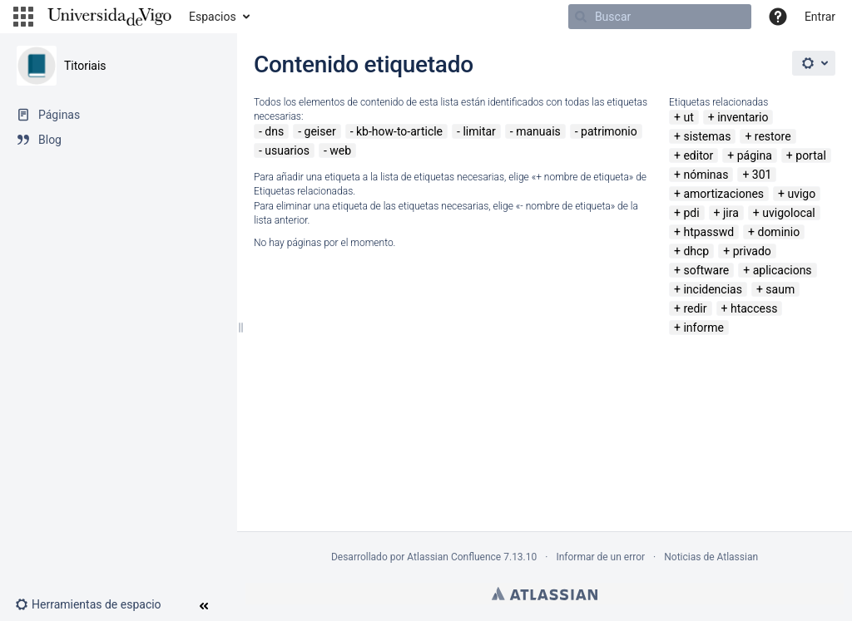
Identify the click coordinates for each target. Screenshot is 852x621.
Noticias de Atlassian (711, 557)
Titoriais (85, 65)
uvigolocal (788, 212)
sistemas (707, 136)
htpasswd (708, 232)
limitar (479, 131)
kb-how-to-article (399, 131)
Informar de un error (600, 557)
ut (688, 117)
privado (752, 251)
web (340, 150)
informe (703, 327)
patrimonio (609, 131)
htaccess (754, 308)
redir (694, 308)
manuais (538, 131)
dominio (778, 232)
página (754, 155)
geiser (320, 131)
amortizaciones (723, 193)
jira (731, 212)
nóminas (705, 174)
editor (698, 155)
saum (780, 289)
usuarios (287, 150)
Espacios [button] (212, 16)
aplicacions (782, 270)
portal (810, 155)
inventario (742, 117)
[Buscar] (659, 16)
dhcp (696, 251)
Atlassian (544, 593)
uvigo (801, 193)
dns (274, 131)
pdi (691, 212)
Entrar (820, 16)
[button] (23, 16)
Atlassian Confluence (454, 557)
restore (773, 136)
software (706, 270)
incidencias (712, 289)
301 (762, 174)
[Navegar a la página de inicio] (109, 16)
